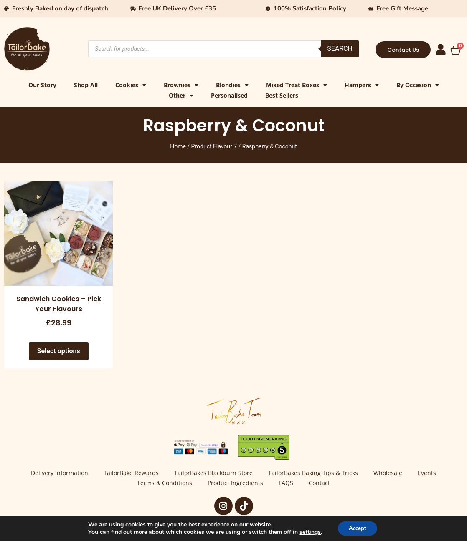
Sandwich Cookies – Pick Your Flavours (58, 304)
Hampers (362, 85)
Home (178, 146)
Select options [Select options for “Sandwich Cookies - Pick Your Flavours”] (58, 351)
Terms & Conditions (161, 484)
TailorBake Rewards (128, 473)
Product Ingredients (234, 484)
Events (432, 473)
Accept (357, 528)
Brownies (181, 85)
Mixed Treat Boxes (296, 85)
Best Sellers (281, 95)
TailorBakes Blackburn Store (212, 473)
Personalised (229, 95)
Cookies (130, 85)
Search (340, 49)
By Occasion (417, 85)
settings (308, 532)
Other (181, 95)
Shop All (86, 85)
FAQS (287, 484)
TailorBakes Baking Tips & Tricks (314, 473)
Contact (322, 484)
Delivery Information (54, 473)
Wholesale (391, 473)
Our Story (42, 85)
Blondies (232, 85)
